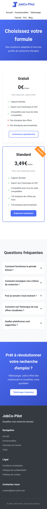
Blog (31, 17)
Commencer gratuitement (23, 134)
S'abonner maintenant (23, 213)
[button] (23, 268)
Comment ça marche (12, 445)
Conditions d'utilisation (13, 465)
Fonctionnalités (21, 12)
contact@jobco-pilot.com (14, 490)
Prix (25, 17)
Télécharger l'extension (23, 392)
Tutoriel (17, 17)
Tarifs (5, 450)
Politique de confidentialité (14, 470)
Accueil (9, 12)
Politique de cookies (11, 474)
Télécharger (35, 12)
